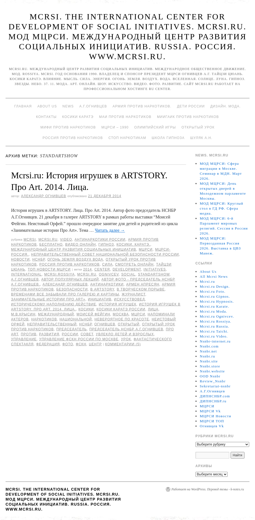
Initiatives (154, 269)
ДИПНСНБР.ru (213, 401)
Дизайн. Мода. (225, 106)
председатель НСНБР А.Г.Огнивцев (126, 329)
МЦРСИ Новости (215, 416)
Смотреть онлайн (134, 264)
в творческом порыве (141, 289)
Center (102, 269)
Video (66, 239)
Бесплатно (51, 244)
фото (67, 344)
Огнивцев (104, 324)
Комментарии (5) (123, 344)
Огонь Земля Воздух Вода (75, 259)
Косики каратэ (78, 117)
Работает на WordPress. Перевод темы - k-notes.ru (207, 489)
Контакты (46, 117)
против (29, 334)
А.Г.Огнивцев (93, 106)
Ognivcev (109, 274)
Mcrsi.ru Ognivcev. (217, 316)
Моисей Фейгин (93, 314)
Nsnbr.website (212, 371)
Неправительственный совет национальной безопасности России (105, 254)
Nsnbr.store (210, 366)
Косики (86, 309)
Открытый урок (197, 127)
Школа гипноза (168, 138)
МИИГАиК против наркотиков (188, 117)
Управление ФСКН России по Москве (79, 339)
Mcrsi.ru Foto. (212, 291)
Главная (23, 106)
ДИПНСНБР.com (215, 396)
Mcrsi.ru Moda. (213, 311)
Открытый (128, 324)
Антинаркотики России (99, 239)
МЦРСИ (146, 249)
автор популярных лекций (70, 279)
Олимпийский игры (155, 127)
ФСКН (81, 344)
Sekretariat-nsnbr (215, 386)
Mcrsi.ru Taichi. (214, 331)
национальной (76, 319)
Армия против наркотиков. (142, 106)
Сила (107, 264)
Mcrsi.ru (48, 239)
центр (95, 344)
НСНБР (38, 259)
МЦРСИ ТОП (212, 421)
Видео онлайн (80, 244)
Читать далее (110, 230)
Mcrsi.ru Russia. (214, 326)
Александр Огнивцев (43, 196)
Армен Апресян (142, 284)
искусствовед (129, 299)
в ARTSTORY (102, 289)
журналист (133, 294)
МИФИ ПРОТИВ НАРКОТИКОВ (68, 127)
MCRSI (30, 239)
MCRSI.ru (86, 274)
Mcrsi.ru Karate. (214, 306)
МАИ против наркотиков (125, 117)
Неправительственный (52, 324)
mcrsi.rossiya (59, 274)
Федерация (48, 344)
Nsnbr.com (209, 346)
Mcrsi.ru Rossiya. (215, 321)
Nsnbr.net (208, 351)
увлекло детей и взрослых (125, 334)
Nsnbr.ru (207, 356)
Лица (153, 309)
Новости (20, 259)
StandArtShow (154, 274)
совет (87, 334)
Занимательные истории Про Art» (48, 299)
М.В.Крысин (23, 314)
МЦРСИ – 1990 (114, 127)
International (26, 274)
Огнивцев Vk (212, 426)
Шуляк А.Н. (201, 138)
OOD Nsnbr (210, 376)
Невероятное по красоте (121, 319)
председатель (71, 329)
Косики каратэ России (121, 309)
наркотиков (44, 319)
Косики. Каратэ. (133, 244)
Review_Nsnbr (213, 381)
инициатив (100, 299)
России (70, 334)
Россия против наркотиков (73, 138)
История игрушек (117, 304)
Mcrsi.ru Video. (214, 336)
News (68, 106)
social (128, 274)
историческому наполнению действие (53, 304)
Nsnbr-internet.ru (215, 341)
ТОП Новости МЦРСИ (49, 269)
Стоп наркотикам (127, 138)
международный (56, 314)
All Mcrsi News (214, 276)
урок (126, 339)
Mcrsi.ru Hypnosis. (217, 301)
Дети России (191, 106)
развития (49, 334)
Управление (24, 339)
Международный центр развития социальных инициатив (73, 249)
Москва (121, 314)
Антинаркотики (107, 284)
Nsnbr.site (209, 361)
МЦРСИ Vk (210, 411)
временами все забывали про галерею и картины (65, 294)
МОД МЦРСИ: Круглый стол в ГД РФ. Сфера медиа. (221, 208)
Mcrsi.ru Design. (215, 286)
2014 (87, 269)
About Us (47, 106)
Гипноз (106, 244)
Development (127, 269)
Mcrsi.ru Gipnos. (215, 296)
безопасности (72, 289)
